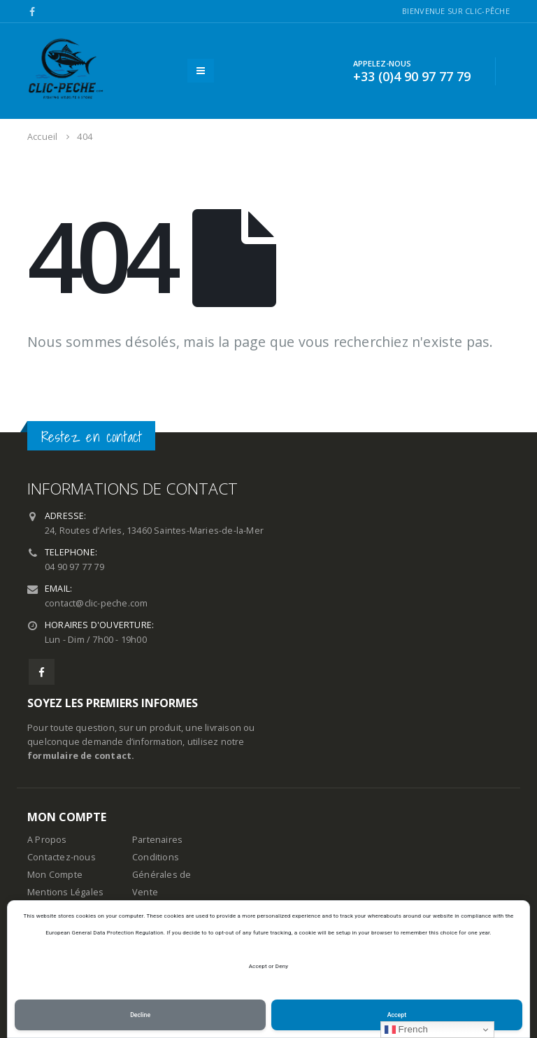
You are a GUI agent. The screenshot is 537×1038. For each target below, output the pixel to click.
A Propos (47, 840)
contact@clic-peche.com (96, 603)
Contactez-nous (61, 857)
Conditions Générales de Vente (161, 874)
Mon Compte (55, 875)
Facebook (42, 672)
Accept (396, 1014)
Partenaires (157, 840)
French (407, 1029)
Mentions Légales (65, 892)
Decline (140, 1014)
